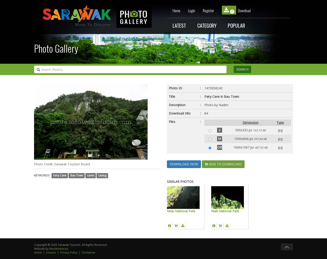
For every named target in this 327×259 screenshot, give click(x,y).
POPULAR (236, 25)
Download (236, 10)
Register (208, 10)
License (51, 252)
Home (176, 10)
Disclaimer (89, 252)
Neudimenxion (58, 248)
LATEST (179, 25)
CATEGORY (206, 25)
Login (191, 10)
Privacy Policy (68, 252)
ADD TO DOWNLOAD (223, 164)
